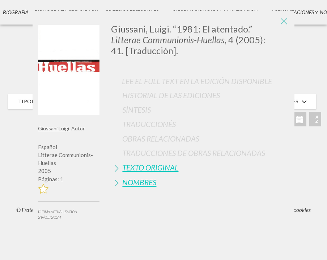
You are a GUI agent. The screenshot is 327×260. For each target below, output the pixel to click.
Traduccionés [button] (149, 124)
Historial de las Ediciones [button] (171, 95)
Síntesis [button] (136, 109)
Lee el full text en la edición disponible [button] (197, 81)
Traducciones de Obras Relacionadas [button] (193, 153)
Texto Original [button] (150, 167)
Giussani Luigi (54, 128)
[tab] (199, 95)
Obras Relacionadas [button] (160, 138)
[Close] (283, 21)
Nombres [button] (139, 182)
